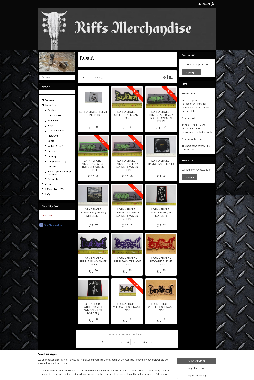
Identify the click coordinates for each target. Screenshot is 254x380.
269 (145, 342)
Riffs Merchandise (50, 225)
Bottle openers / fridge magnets (60, 172)
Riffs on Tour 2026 (55, 189)
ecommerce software (135, 374)
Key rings (52, 156)
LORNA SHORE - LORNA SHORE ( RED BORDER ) (160, 212)
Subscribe (189, 177)
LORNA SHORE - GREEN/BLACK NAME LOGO (127, 115)
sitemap (116, 374)
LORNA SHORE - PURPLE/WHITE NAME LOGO (127, 261)
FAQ (47, 194)
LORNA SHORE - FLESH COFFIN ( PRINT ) (93, 113)
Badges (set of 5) (57, 161)
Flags (50, 125)
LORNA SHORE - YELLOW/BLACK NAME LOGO (127, 307)
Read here (47, 215)
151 (134, 342)
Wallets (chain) (55, 146)
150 (127, 342)
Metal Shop (51, 105)
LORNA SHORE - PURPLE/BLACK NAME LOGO (93, 261)
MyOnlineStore (164, 374)
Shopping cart (191, 72)
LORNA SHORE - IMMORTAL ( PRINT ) (161, 162)
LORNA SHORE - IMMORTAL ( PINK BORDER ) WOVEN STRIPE (127, 165)
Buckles (52, 166)
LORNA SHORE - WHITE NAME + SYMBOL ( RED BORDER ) (93, 309)
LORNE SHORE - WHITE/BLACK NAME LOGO (161, 307)
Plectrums (53, 135)
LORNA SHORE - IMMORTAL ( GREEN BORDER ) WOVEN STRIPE (93, 165)
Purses (51, 151)
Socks (51, 140)
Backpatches (54, 115)
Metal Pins (53, 120)
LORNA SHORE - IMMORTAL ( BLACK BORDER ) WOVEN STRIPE (161, 116)
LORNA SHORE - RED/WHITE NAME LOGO (161, 261)
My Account (206, 4)
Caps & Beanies (56, 130)
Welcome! (50, 100)
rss (123, 374)
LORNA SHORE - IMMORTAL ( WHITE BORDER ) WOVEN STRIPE (127, 214)
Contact (49, 184)
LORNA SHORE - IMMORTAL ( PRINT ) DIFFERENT (93, 212)
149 (120, 342)
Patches (52, 110)
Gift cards (53, 178)
